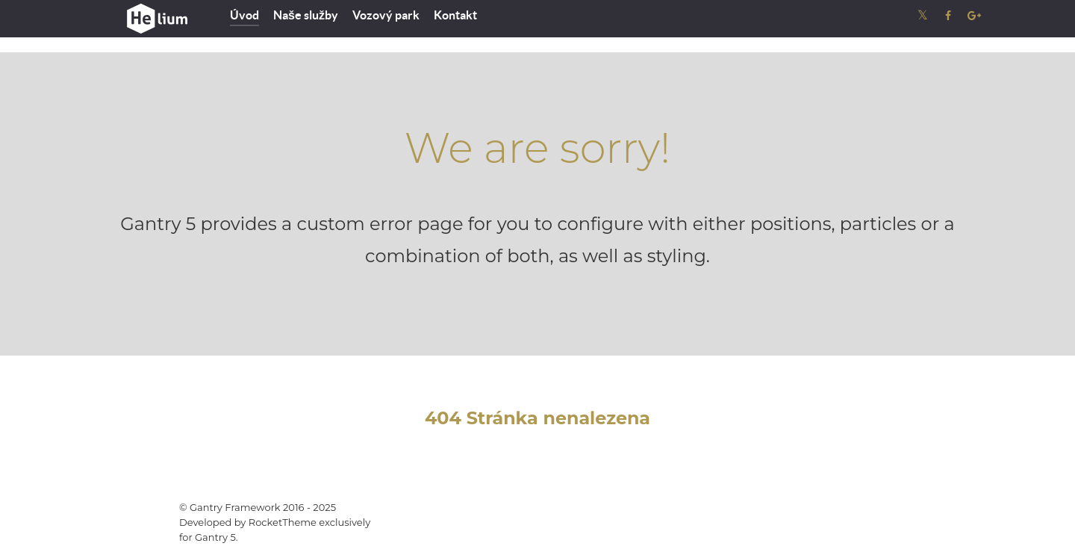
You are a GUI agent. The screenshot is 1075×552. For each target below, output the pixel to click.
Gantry (662, 515)
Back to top (918, 515)
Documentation (741, 515)
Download (827, 515)
